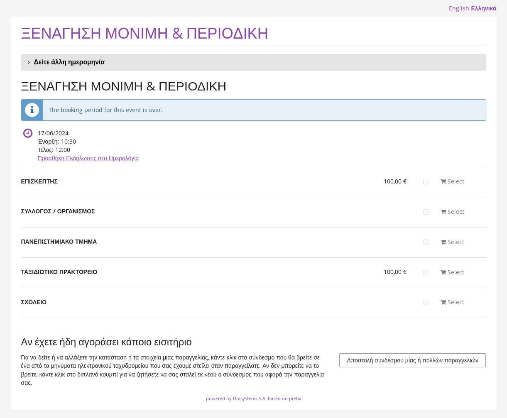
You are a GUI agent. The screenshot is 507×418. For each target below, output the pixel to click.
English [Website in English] (459, 8)
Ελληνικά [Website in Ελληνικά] (483, 8)
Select (443, 181)
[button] (254, 62)
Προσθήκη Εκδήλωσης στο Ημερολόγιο (88, 158)
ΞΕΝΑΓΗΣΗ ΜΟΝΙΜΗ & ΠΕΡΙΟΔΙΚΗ (145, 33)
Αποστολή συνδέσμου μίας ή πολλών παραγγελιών (412, 360)
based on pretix (284, 398)
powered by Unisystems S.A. (236, 398)
